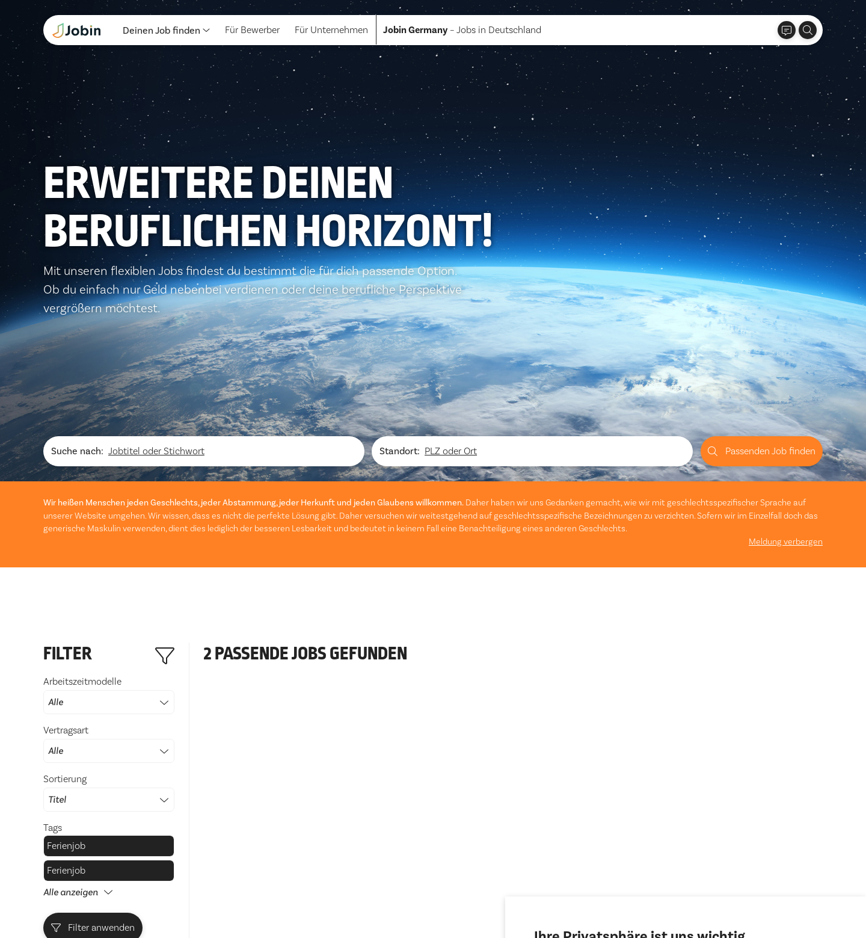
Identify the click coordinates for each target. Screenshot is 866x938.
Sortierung (108, 636)
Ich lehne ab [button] (644, 895)
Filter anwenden (93, 771)
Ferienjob (66, 689)
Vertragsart (108, 587)
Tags (52, 671)
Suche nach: (77, 294)
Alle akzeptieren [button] (572, 895)
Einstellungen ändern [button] (725, 895)
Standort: (399, 294)
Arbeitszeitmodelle (108, 538)
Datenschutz (69, 900)
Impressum (130, 900)
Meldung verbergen (786, 385)
